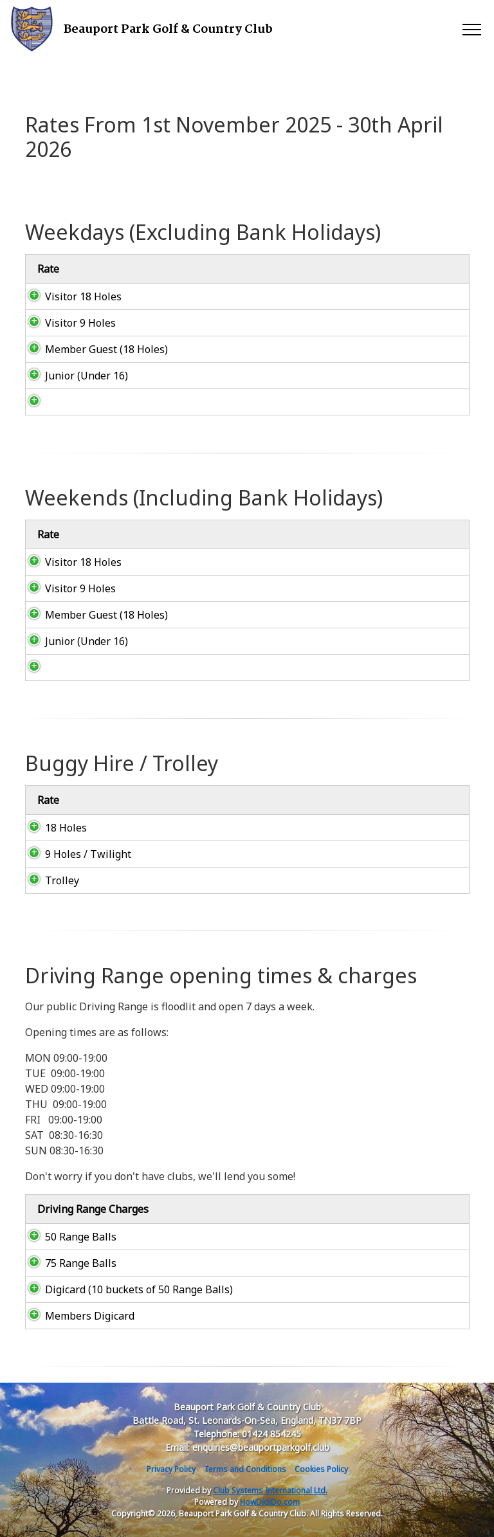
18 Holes (53, 828)
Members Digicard (77, 1316)
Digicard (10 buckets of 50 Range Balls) (126, 1289)
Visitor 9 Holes (67, 323)
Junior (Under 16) (73, 375)
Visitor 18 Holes (70, 296)
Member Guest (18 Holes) (93, 349)
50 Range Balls (68, 1237)
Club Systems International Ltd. (270, 1490)
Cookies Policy (321, 1469)
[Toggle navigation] (471, 29)
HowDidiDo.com (270, 1501)
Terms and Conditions (245, 1469)
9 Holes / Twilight (75, 854)
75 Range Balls (68, 1263)
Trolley (49, 880)
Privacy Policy (171, 1469)
